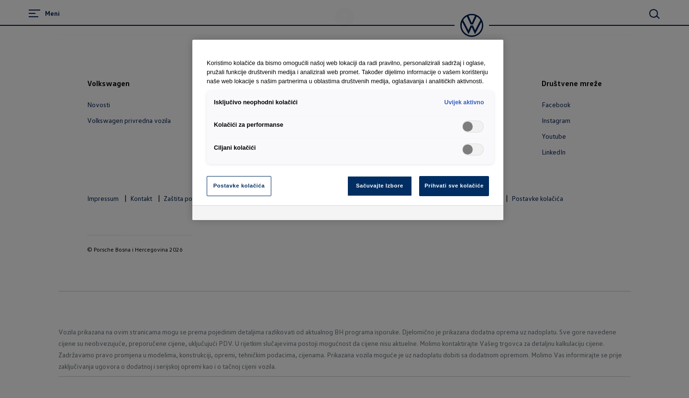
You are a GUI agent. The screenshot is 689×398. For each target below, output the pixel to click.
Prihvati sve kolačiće (454, 185)
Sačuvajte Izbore (379, 185)
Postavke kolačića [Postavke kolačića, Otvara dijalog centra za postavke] (239, 185)
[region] (347, 130)
